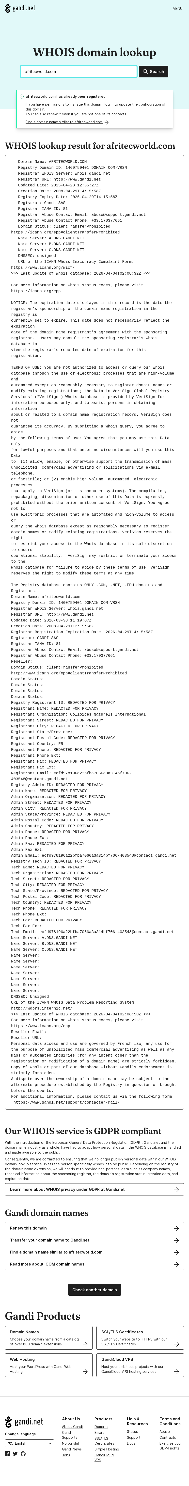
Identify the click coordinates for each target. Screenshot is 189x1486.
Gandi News (72, 1449)
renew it (54, 114)
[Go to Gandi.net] (20, 8)
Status (132, 1431)
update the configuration (140, 104)
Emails (99, 1432)
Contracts (167, 1437)
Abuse (164, 1431)
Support (134, 1437)
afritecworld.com (41, 96)
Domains (101, 1427)
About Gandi (72, 1427)
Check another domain (94, 1289)
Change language (20, 1434)
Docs (131, 1443)
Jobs (66, 1455)
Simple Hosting (106, 1449)
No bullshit (70, 1443)
